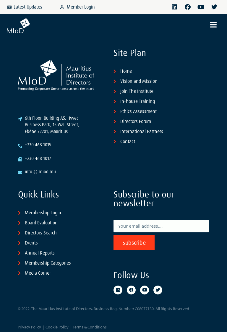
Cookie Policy (57, 327)
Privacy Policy (29, 327)
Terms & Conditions (90, 327)
